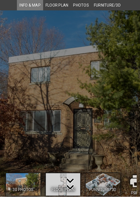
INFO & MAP (30, 5)
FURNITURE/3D (107, 5)
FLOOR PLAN (57, 5)
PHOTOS (81, 5)
